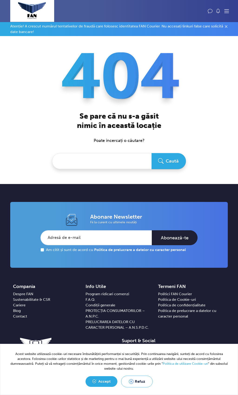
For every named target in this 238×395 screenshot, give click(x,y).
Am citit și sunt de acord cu (116, 250)
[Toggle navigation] (227, 11)
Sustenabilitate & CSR (31, 299)
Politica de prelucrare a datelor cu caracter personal (140, 250)
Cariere (19, 305)
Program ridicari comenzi (107, 294)
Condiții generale (100, 305)
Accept (104, 381)
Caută (172, 161)
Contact (20, 316)
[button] (218, 11)
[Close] (226, 27)
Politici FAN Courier (175, 294)
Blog (17, 310)
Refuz (140, 381)
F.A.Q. (90, 299)
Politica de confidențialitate (181, 305)
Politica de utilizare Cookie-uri (185, 364)
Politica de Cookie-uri (177, 299)
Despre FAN (23, 294)
